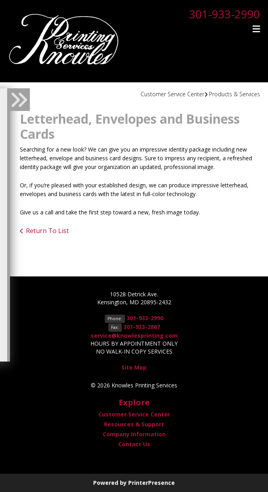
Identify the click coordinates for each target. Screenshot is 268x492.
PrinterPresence (151, 482)
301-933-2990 (224, 13)
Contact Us (134, 444)
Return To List (47, 230)
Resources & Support (134, 424)
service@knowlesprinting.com (134, 335)
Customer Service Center (172, 94)
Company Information (134, 434)
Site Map (134, 367)
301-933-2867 (141, 327)
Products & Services (234, 94)
